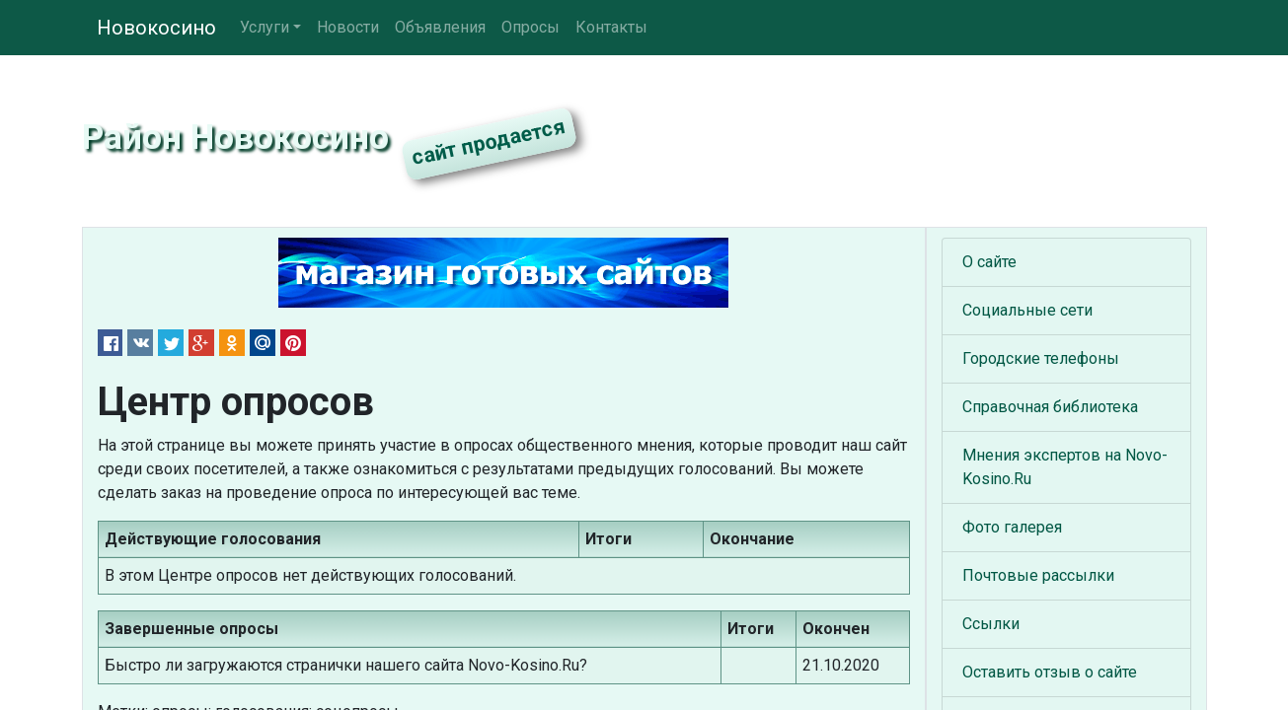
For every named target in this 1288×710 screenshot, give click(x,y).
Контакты (611, 27)
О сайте (989, 261)
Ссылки (991, 623)
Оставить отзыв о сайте (1049, 672)
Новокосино (156, 27)
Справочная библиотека (1050, 406)
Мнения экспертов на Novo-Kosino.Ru (1065, 467)
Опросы (530, 27)
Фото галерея (1012, 527)
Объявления (440, 27)
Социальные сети (1027, 310)
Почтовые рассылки (1038, 575)
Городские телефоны (1040, 358)
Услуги (264, 27)
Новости (348, 27)
